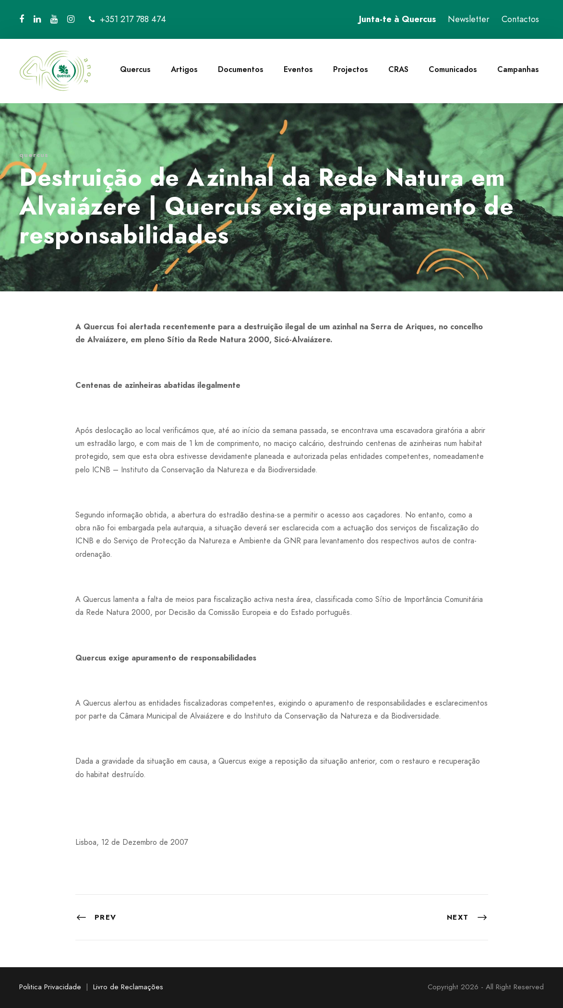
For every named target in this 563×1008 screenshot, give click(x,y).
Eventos (298, 69)
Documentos (241, 69)
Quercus (135, 69)
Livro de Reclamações (128, 987)
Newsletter (469, 19)
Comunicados (453, 69)
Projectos (350, 69)
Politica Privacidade (50, 987)
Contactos (520, 19)
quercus (33, 154)
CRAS (398, 69)
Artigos (184, 69)
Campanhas (518, 69)
